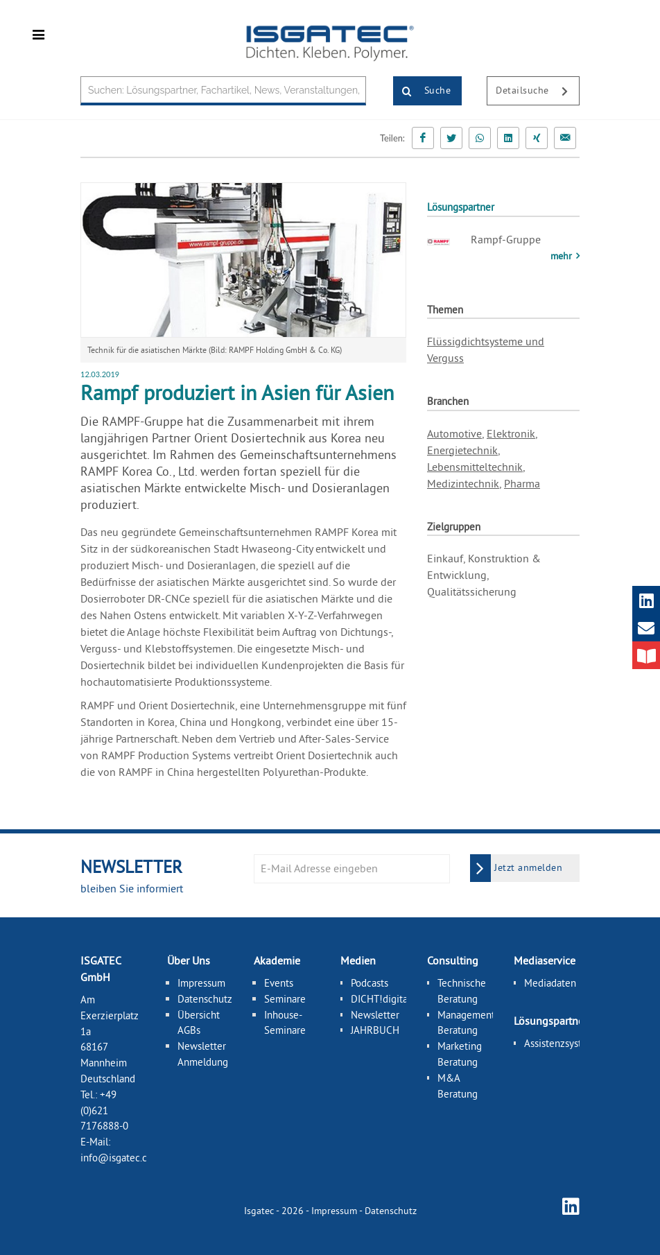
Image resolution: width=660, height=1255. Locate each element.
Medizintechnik (463, 483)
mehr (562, 256)
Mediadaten (550, 982)
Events (278, 982)
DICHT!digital (380, 998)
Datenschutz (204, 998)
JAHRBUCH (375, 1030)
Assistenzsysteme (562, 1042)
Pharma (522, 483)
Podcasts (369, 982)
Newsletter (375, 1014)
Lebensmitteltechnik (475, 467)
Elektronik (511, 433)
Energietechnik (462, 450)
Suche (422, 91)
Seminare (285, 998)
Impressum (201, 982)
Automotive (454, 433)
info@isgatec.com (120, 1157)
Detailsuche (537, 91)
